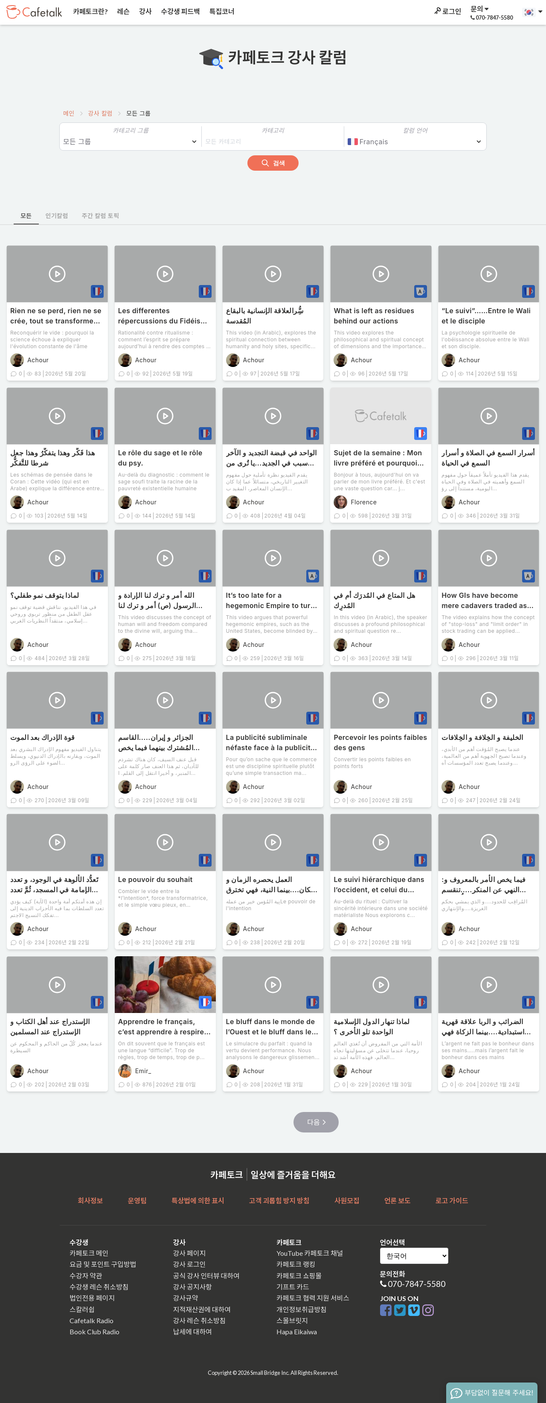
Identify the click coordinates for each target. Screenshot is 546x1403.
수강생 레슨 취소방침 (99, 1287)
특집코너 (221, 11)
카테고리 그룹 (130, 130)
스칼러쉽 (82, 1309)
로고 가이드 (452, 1200)
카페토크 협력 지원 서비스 (312, 1298)
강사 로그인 (189, 1264)
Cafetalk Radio (91, 1320)
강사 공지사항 (192, 1287)
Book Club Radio (94, 1331)
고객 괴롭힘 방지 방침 (279, 1200)
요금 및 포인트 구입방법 (103, 1264)
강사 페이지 (189, 1253)
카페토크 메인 (89, 1253)
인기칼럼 (57, 215)
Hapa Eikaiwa (296, 1331)
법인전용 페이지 (92, 1298)
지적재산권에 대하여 (202, 1309)
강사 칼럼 (100, 113)
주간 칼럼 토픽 (100, 215)
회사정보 (90, 1200)
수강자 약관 (86, 1276)
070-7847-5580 (416, 1284)
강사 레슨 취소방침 (199, 1320)
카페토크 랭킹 (295, 1264)
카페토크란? (90, 11)
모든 (26, 215)
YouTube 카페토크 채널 (309, 1253)
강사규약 (185, 1298)
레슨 (123, 11)
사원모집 (347, 1200)
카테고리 (272, 130)
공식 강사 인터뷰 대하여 (206, 1276)
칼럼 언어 (415, 130)
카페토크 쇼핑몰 (299, 1276)
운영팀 (137, 1200)
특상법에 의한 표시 (197, 1200)
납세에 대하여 (192, 1331)
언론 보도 (397, 1200)
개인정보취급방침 (301, 1309)
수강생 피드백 (180, 11)
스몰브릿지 (292, 1320)
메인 (69, 113)
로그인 (447, 11)
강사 (144, 11)
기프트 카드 (292, 1287)
